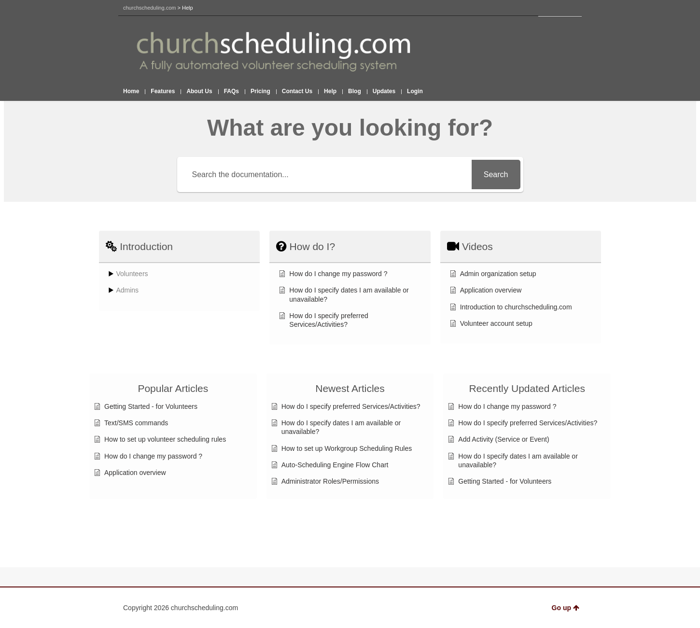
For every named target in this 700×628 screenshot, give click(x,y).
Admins (127, 290)
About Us (199, 91)
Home (131, 91)
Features (163, 91)
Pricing (260, 91)
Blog (354, 91)
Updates (384, 91)
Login (415, 91)
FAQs (231, 91)
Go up (565, 608)
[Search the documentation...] (326, 174)
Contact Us (297, 91)
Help (330, 91)
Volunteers (132, 274)
